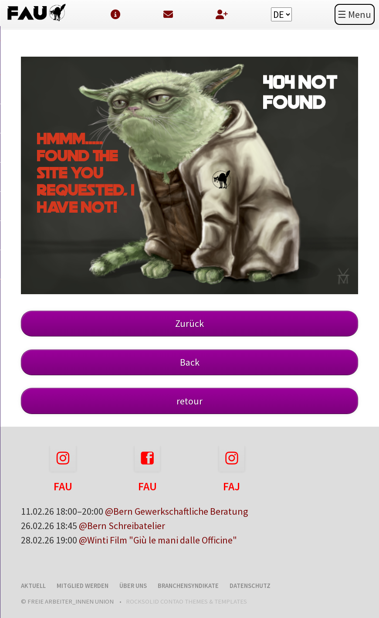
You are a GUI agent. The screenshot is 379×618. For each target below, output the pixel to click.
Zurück (189, 323)
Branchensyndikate (188, 586)
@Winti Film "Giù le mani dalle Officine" (158, 540)
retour (189, 401)
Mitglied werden (82, 586)
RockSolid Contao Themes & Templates (186, 601)
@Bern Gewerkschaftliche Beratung (176, 511)
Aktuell (33, 586)
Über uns (133, 586)
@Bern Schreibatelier (122, 526)
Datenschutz (250, 586)
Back (190, 362)
